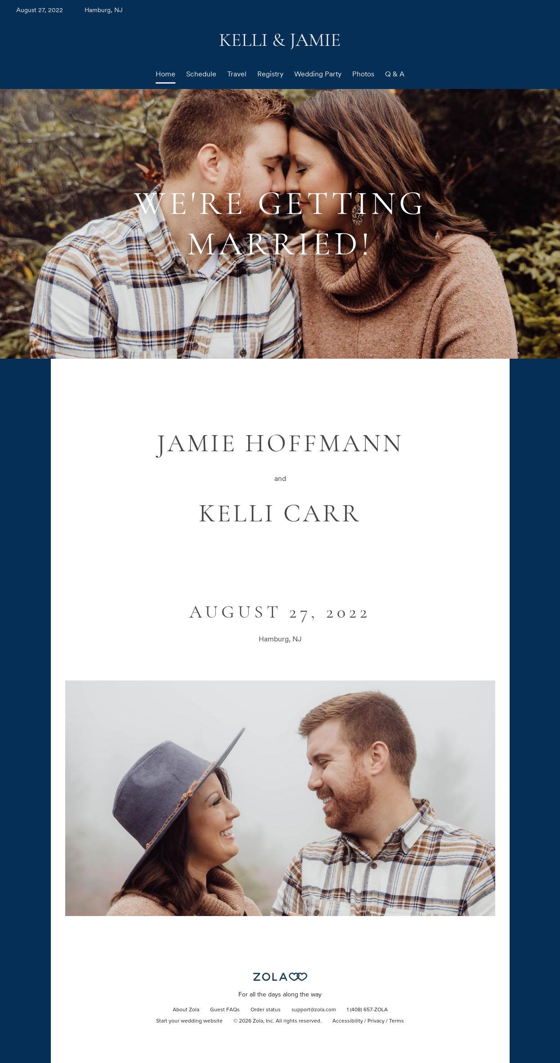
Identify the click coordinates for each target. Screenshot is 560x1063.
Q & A (394, 74)
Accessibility (347, 1021)
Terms (396, 1021)
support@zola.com (313, 1010)
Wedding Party (317, 74)
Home (165, 74)
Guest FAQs (225, 1010)
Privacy (376, 1021)
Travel (236, 74)
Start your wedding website (189, 1021)
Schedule (201, 74)
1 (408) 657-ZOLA (367, 1010)
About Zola (186, 1010)
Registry (270, 74)
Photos (363, 74)
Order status (266, 1010)
